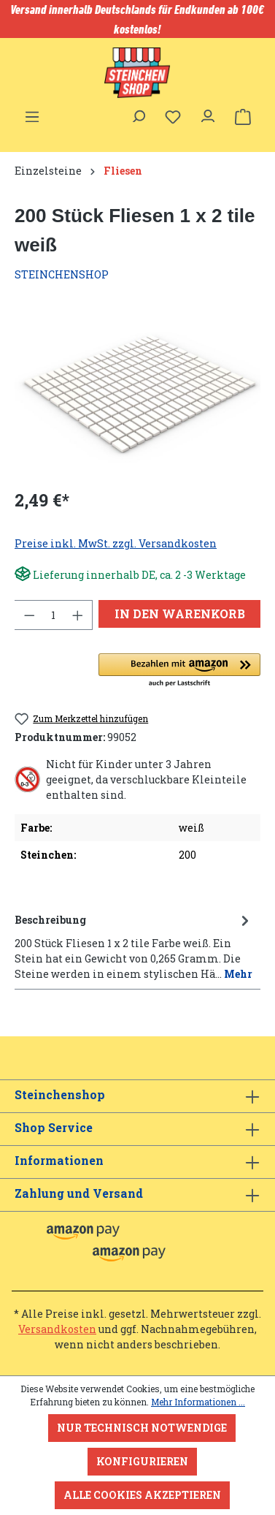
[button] (179, 670)
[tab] (134, 945)
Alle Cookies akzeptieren (142, 1495)
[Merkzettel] (172, 117)
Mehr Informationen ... (198, 1402)
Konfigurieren (142, 1461)
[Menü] (32, 112)
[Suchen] (137, 112)
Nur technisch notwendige (142, 1428)
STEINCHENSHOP (62, 274)
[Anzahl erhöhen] (78, 615)
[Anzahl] (53, 615)
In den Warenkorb (180, 613)
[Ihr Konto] (207, 112)
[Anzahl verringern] (29, 615)
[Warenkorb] (242, 117)
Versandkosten (57, 1329)
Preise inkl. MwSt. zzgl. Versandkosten (116, 543)
